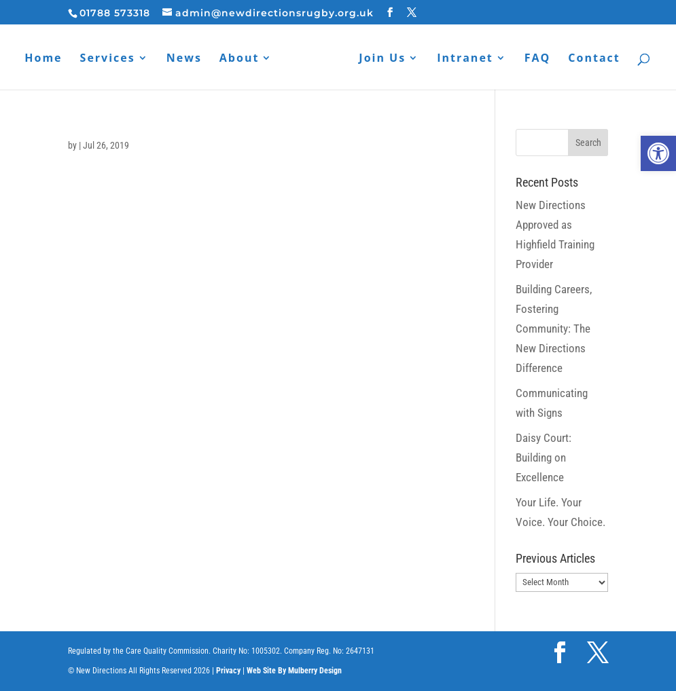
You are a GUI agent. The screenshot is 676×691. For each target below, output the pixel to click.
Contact (594, 59)
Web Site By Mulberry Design (294, 670)
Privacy (228, 670)
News (184, 59)
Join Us (382, 59)
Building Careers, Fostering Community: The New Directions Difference (554, 328)
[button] (658, 153)
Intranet (465, 59)
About (239, 59)
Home (43, 59)
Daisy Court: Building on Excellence (543, 457)
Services (107, 59)
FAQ (537, 59)
